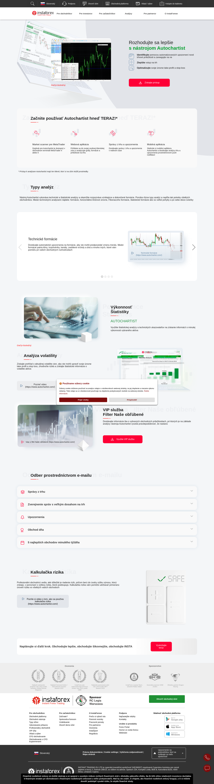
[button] (102, 277)
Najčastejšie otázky (127, 716)
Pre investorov (85, 13)
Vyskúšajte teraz (161, 646)
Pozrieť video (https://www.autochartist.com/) (40, 385)
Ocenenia (93, 728)
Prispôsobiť (132, 400)
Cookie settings (111, 752)
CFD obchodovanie (37, 736)
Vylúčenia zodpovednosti (131, 752)
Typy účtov (33, 722)
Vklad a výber (35, 734)
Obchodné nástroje (37, 719)
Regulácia (93, 734)
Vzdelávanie (64, 722)
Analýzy (128, 13)
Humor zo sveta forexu (128, 730)
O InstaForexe (171, 13)
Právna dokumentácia (92, 752)
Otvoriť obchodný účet (167, 699)
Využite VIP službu (125, 439)
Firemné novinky (96, 719)
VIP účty (32, 731)
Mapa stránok (89, 754)
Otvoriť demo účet (66, 725)
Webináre (123, 733)
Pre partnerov (150, 13)
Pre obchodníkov (64, 13)
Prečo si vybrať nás (97, 716)
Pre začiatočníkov (107, 13)
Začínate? (63, 716)
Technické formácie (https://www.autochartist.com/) (149, 254)
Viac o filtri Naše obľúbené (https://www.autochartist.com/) (50, 442)
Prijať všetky (83, 400)
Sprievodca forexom (67, 719)
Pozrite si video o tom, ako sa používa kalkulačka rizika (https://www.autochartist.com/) (45, 601)
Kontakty (122, 719)
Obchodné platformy (37, 716)
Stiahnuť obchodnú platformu (166, 713)
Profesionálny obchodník (39, 728)
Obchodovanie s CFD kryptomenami (38, 740)
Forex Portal (124, 727)
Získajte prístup (152, 82)
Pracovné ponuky (96, 722)
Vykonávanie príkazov (38, 725)
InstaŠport (93, 731)
